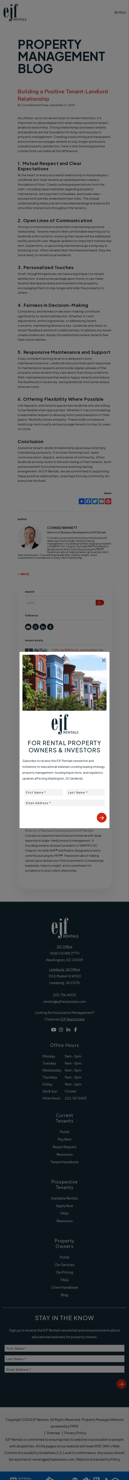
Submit (102, 818)
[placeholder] (43, 792)
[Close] (104, 659)
